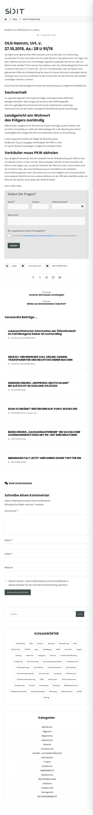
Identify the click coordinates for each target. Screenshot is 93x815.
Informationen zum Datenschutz (39, 235)
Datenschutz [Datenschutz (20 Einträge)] (15, 649)
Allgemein (47, 731)
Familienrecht (47, 748)
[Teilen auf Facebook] (33, 277)
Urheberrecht (32, 413)
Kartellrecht (47, 766)
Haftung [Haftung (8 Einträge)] (19, 655)
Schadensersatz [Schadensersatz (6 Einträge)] (72, 661)
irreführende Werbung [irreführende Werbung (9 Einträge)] (68, 655)
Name (8, 540)
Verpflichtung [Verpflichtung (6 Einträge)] (19, 685)
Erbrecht (47, 744)
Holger (14, 266)
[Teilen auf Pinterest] (46, 277)
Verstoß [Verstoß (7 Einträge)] (32, 685)
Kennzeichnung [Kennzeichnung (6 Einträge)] (32, 661)
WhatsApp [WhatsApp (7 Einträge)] (53, 691)
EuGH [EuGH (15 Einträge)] (58, 649)
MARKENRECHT (47, 770)
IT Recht (47, 761)
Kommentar (11, 510)
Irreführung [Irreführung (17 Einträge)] (18, 661)
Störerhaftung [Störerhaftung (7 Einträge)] (71, 667)
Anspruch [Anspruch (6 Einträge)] (51, 643)
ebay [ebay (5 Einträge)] (36, 649)
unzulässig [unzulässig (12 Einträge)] (57, 673)
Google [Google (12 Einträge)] (78, 649)
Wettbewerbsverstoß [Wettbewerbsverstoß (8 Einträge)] (18, 691)
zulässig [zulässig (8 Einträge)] (46, 697)
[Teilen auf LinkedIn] (53, 277)
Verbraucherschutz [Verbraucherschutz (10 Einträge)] (69, 679)
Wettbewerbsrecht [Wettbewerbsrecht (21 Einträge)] (71, 685)
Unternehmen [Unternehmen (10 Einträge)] (44, 673)
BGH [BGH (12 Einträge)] (75, 643)
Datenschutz (47, 740)
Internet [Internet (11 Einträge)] (53, 655)
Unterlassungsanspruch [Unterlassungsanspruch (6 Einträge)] (25, 673)
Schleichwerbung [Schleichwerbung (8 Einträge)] (23, 667)
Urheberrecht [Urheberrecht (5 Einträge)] (71, 673)
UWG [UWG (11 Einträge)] (42, 679)
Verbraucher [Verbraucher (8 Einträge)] (52, 679)
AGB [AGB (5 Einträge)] (31, 643)
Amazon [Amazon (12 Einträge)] (40, 643)
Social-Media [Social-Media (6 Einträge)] (38, 667)
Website (9, 567)
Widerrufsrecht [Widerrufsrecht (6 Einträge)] (66, 691)
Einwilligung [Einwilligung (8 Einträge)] (47, 649)
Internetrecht (47, 757)
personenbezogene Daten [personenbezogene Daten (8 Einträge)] (52, 661)
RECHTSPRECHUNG (59, 266)
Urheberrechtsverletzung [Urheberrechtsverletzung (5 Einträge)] (26, 679)
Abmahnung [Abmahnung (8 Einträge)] (20, 643)
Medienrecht (47, 774)
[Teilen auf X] (40, 277)
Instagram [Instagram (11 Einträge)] (42, 655)
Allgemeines (47, 735)
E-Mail (8, 553)
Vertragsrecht (47, 792)
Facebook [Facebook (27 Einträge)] (68, 649)
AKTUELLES (15, 338)
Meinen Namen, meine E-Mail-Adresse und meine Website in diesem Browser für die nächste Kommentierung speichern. (39, 583)
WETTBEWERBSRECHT (47, 796)
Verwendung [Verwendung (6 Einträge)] (43, 685)
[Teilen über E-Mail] (59, 277)
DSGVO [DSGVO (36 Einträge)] (27, 649)
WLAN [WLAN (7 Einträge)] (79, 691)
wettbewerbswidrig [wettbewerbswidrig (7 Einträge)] (38, 691)
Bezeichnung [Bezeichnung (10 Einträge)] (64, 643)
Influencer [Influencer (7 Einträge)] (29, 655)
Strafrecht (47, 783)
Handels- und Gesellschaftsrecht (47, 753)
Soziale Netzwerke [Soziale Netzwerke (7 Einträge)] (54, 667)
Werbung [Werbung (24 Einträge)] (56, 685)
